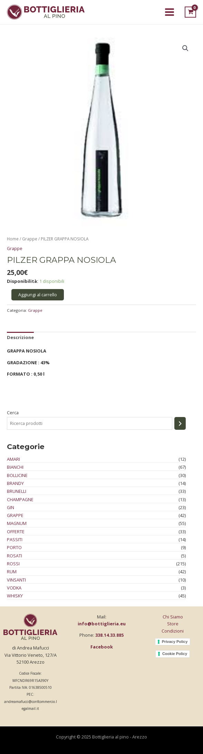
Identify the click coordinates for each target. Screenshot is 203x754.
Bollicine (17, 475)
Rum (12, 571)
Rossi (13, 563)
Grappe (15, 515)
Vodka (14, 588)
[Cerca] (180, 423)
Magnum (17, 523)
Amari (13, 459)
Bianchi (15, 467)
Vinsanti (16, 580)
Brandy (15, 483)
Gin (10, 507)
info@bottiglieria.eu (102, 624)
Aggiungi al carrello (37, 294)
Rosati (14, 556)
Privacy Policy (175, 641)
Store (172, 624)
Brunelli (16, 491)
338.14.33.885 (109, 635)
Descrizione (20, 337)
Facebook (101, 647)
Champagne (20, 499)
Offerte (16, 531)
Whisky (15, 596)
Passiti (14, 539)
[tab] (20, 337)
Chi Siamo (173, 617)
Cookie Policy (174, 654)
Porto (14, 547)
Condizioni (173, 631)
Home (13, 238)
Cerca (13, 412)
